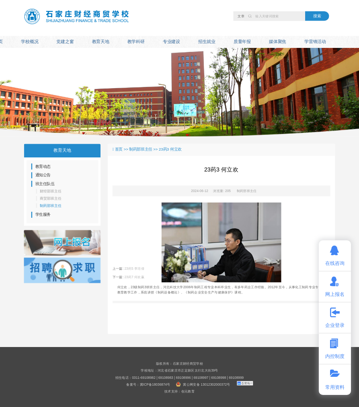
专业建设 (171, 41)
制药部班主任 (247, 191)
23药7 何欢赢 (134, 277)
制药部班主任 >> (144, 149)
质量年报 (242, 41)
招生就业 (206, 41)
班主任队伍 (45, 184)
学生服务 (43, 215)
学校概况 (29, 41)
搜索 (317, 16)
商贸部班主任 (51, 198)
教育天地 (100, 41)
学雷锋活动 (315, 41)
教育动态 (43, 166)
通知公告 (43, 175)
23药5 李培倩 (134, 269)
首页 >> (122, 149)
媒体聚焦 (277, 41)
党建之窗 (65, 41)
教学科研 (136, 41)
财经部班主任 (51, 191)
